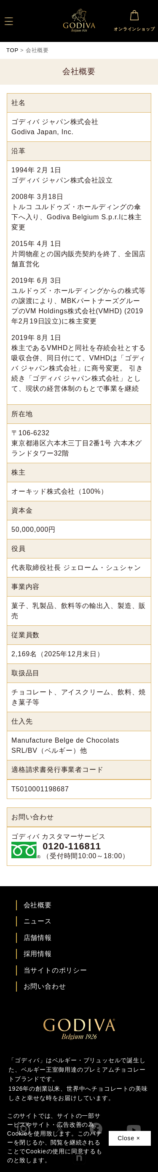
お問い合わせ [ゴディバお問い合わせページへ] (45, 986)
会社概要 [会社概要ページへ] (38, 905)
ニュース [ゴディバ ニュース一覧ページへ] (38, 921)
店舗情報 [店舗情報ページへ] (38, 937)
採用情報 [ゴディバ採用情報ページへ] (38, 953)
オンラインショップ (134, 19)
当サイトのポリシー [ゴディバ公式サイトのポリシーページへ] (55, 970)
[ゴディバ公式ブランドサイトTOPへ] (79, 1037)
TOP (12, 50)
